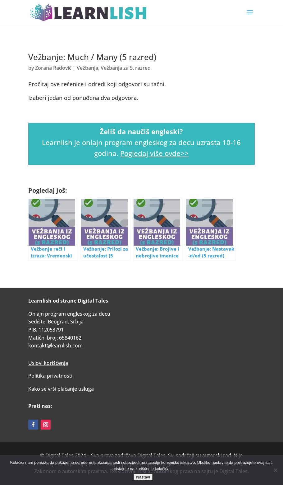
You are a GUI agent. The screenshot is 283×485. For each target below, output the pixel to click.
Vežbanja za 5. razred (126, 67)
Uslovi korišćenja (48, 363)
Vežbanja (87, 67)
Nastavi (143, 477)
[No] (275, 470)
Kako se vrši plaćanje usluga (61, 388)
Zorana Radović (53, 67)
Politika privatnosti (50, 375)
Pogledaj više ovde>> (154, 153)
